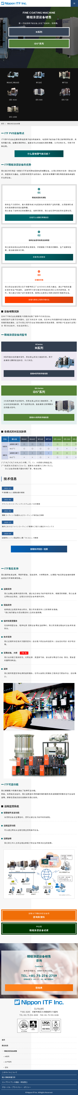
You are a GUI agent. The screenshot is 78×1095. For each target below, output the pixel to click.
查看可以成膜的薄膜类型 (39, 217)
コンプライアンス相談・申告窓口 (14, 1082)
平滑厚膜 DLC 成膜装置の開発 (13, 492)
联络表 (39, 987)
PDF (24, 653)
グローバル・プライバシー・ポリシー (16, 1087)
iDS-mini (57, 439)
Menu (74, 3)
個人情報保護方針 (9, 1077)
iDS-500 (67, 439)
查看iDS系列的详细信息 (39, 417)
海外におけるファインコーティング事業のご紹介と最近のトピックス (28, 526)
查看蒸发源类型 (39, 257)
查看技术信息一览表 (39, 549)
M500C (24, 439)
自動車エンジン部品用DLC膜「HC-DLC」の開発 (20, 538)
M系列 (39, 31)
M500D (32, 439)
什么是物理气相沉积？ (39, 153)
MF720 (48, 439)
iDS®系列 (39, 43)
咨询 (6, 1067)
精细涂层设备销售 (10, 1051)
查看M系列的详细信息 (39, 373)
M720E (40, 439)
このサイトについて (9, 1072)
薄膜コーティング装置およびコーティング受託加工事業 (23, 515)
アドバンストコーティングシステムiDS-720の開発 (21, 504)
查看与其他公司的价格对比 (38, 299)
